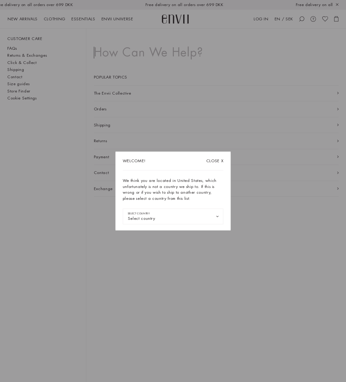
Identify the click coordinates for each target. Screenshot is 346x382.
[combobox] (173, 216)
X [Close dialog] (215, 161)
